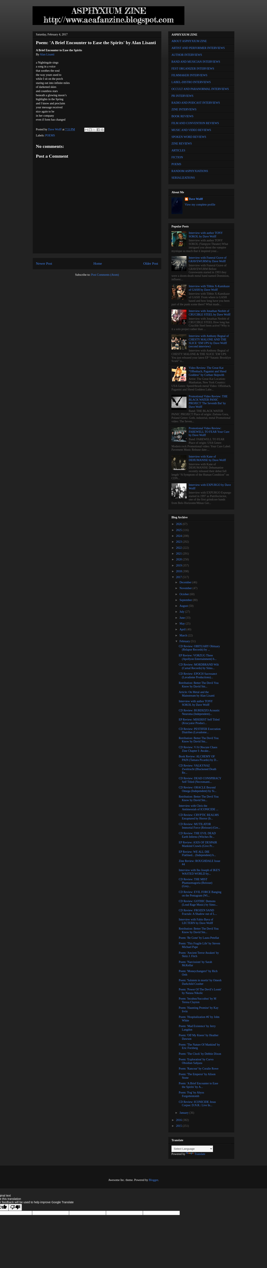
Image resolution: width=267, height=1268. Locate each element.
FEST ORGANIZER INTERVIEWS (192, 68)
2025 (179, 530)
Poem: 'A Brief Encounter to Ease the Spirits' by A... (198, 1085)
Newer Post (44, 264)
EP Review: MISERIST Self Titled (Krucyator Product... (199, 721)
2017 (179, 577)
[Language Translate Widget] (192, 1149)
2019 (179, 565)
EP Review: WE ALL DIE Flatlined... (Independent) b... (197, 853)
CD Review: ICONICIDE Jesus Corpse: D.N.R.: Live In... (197, 1103)
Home (97, 264)
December (185, 582)
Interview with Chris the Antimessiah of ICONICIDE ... (198, 807)
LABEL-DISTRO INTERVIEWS (191, 82)
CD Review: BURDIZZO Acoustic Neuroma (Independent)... (199, 712)
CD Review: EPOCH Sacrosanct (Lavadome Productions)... (198, 675)
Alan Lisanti (47, 54)
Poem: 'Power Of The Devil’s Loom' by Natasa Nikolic (200, 991)
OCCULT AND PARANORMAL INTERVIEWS (200, 89)
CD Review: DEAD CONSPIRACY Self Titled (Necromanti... (200, 780)
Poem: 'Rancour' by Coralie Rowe (198, 1068)
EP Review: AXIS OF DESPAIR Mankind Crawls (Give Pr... (198, 844)
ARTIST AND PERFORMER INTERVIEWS (198, 48)
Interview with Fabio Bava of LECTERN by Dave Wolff (196, 921)
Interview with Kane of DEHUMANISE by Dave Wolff (207, 458)
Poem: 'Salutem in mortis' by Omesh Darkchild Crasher (200, 982)
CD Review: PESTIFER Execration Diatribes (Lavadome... (199, 730)
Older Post (150, 264)
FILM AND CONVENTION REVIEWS (195, 123)
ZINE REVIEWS (181, 143)
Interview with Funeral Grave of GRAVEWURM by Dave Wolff (208, 259)
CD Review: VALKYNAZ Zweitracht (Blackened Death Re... (197, 769)
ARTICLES (178, 150)
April (182, 629)
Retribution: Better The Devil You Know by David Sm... (199, 684)
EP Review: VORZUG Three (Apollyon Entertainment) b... (198, 657)
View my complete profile (200, 204)
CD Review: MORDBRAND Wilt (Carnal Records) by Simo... (199, 666)
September (186, 600)
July (182, 611)
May (182, 623)
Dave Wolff (196, 199)
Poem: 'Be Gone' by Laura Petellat (199, 937)
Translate (195, 1154)
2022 (179, 547)
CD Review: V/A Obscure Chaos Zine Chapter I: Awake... (198, 749)
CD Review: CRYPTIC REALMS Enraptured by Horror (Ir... (199, 816)
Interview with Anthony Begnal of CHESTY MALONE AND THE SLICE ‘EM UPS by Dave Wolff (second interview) (209, 341)
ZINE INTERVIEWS (183, 109)
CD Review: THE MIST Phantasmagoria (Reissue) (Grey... (195, 883)
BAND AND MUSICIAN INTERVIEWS (195, 61)
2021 (179, 553)
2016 (179, 1120)
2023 (179, 541)
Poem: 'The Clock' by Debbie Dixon (200, 1053)
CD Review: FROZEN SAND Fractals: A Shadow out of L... (198, 912)
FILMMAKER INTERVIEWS (189, 75)
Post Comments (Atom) (105, 274)
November (186, 588)
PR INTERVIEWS (182, 95)
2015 (179, 1125)
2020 (179, 559)
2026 (179, 524)
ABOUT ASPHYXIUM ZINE (189, 41)
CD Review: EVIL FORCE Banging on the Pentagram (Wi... (200, 893)
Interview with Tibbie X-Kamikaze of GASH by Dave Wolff (209, 288)
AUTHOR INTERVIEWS (186, 54)
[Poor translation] (15, 1207)
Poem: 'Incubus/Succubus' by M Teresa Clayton (197, 1000)
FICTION (177, 157)
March (183, 635)
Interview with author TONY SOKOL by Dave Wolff (206, 234)
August (184, 605)
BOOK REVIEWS (182, 116)
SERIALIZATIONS (183, 177)
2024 (179, 535)
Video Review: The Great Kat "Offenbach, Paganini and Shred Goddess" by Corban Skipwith (207, 371)
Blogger (153, 1180)
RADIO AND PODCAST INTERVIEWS (195, 102)
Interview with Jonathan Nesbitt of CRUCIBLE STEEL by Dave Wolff (209, 312)
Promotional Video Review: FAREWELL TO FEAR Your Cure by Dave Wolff (209, 432)
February (185, 641)
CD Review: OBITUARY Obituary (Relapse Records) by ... (199, 648)
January (184, 1112)
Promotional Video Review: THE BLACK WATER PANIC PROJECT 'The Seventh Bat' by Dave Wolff (208, 401)
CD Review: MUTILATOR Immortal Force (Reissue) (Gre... (199, 826)
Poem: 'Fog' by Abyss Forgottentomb (191, 1094)
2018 (179, 571)
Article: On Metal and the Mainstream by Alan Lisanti (197, 694)
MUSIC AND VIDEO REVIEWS (191, 130)
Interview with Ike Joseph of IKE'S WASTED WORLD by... (199, 872)
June (182, 617)
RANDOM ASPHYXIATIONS (189, 171)
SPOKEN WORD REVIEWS (188, 136)
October (184, 594)
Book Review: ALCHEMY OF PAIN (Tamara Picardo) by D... (198, 758)
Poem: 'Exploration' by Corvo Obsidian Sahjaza (196, 1061)
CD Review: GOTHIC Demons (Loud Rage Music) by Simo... (198, 903)
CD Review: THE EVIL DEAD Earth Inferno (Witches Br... (197, 835)
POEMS (50, 135)
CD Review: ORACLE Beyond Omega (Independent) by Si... (198, 789)
